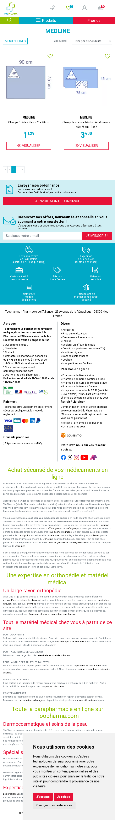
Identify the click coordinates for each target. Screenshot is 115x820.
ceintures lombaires (28, 600)
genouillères (9, 600)
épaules (7, 603)
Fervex (96, 535)
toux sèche (54, 532)
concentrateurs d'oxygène (31, 700)
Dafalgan (71, 528)
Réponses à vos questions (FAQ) (23, 443)
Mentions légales (71, 352)
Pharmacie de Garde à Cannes (79, 386)
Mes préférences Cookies (76, 363)
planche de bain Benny (88, 665)
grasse (68, 532)
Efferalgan (53, 528)
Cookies (66, 359)
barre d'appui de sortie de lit (72, 641)
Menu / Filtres (15, 41)
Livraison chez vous (73, 426)
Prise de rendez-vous (74, 333)
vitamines (20, 546)
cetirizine (54, 535)
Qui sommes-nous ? (15, 344)
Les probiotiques (12, 794)
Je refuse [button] (63, 796)
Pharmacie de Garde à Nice (77, 375)
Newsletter (10, 348)
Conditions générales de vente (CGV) (83, 348)
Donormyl (48, 539)
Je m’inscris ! (97, 236)
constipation (24, 535)
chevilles (31, 603)
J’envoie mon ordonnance (57, 201)
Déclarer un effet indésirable (78, 344)
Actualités (67, 329)
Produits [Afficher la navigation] (54, 20)
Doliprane (104, 525)
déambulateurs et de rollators (53, 655)
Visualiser (28, 146)
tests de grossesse (58, 542)
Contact (8, 352)
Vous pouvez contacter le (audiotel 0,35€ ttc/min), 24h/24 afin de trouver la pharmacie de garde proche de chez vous (85, 394)
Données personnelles (74, 356)
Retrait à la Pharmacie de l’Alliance (81, 422)
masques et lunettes (84, 700)
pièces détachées (54, 686)
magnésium (79, 542)
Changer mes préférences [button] (54, 805)
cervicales (103, 600)
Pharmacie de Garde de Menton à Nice (84, 382)
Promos (93, 20)
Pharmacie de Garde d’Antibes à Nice (83, 379)
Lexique (66, 341)
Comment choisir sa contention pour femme (52, 614)
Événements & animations (77, 337)
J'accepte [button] (43, 796)
